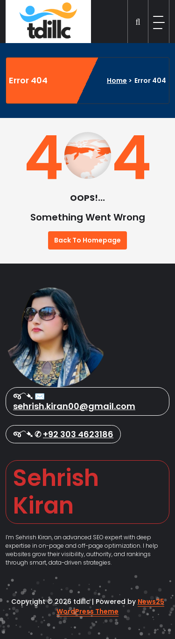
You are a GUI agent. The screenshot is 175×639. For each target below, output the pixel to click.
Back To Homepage (87, 240)
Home (117, 80)
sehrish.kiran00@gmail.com (74, 406)
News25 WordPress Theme (110, 606)
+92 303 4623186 (78, 434)
